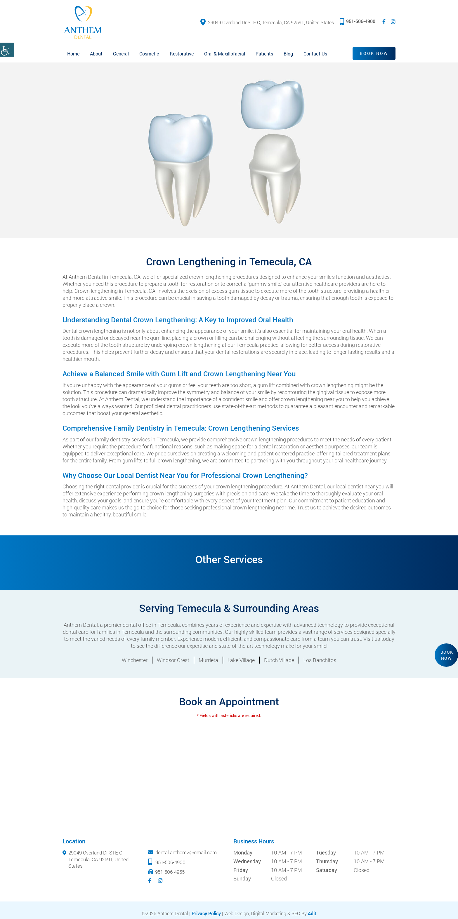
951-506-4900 (357, 21)
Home (73, 54)
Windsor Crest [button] (173, 660)
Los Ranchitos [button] (319, 660)
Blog (288, 54)
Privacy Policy (206, 913)
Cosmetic (149, 54)
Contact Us (315, 54)
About (96, 54)
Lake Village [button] (241, 660)
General (121, 54)
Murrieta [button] (208, 660)
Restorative (182, 54)
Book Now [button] (446, 655)
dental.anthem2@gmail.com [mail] (186, 852)
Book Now (374, 53)
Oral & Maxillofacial (224, 54)
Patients (264, 54)
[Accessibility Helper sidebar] (7, 50)
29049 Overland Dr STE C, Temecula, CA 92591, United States (267, 22)
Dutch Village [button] (279, 660)
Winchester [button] (135, 660)
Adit (312, 913)
